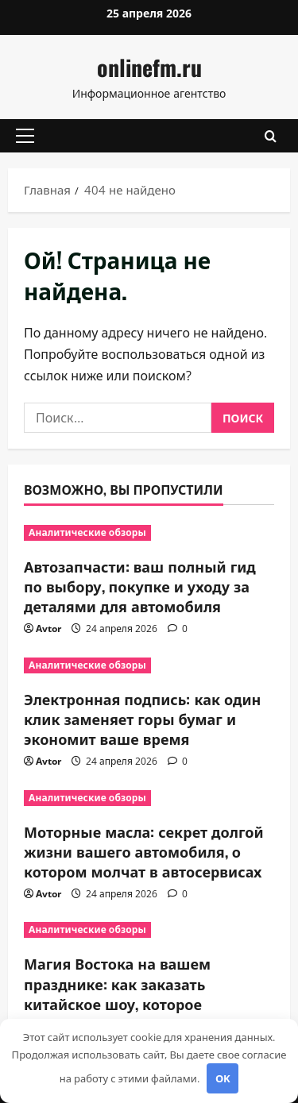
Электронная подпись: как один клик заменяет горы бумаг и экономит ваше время (142, 718)
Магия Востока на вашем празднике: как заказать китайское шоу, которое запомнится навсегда (117, 993)
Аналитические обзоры (87, 532)
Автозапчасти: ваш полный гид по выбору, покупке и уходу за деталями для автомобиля (140, 586)
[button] (25, 135)
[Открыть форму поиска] (271, 135)
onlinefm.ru (149, 67)
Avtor (48, 628)
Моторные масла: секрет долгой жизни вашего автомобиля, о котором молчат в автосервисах (144, 851)
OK (222, 1078)
